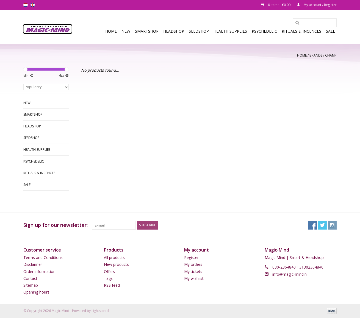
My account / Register (317, 4)
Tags (108, 278)
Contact (30, 278)
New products (116, 264)
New (125, 31)
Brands (315, 55)
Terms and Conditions (43, 257)
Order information (39, 271)
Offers (109, 271)
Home (111, 31)
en (33, 5)
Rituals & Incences (301, 31)
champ (331, 55)
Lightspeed (100, 310)
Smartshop (147, 31)
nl (25, 5)
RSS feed (112, 285)
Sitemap (30, 285)
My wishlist (194, 278)
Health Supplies (230, 31)
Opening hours (36, 292)
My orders (193, 264)
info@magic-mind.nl (290, 274)
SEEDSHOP (199, 31)
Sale (330, 31)
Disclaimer (32, 264)
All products (114, 257)
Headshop (173, 31)
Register (191, 257)
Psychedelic (264, 31)
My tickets (193, 271)
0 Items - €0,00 (276, 4)
